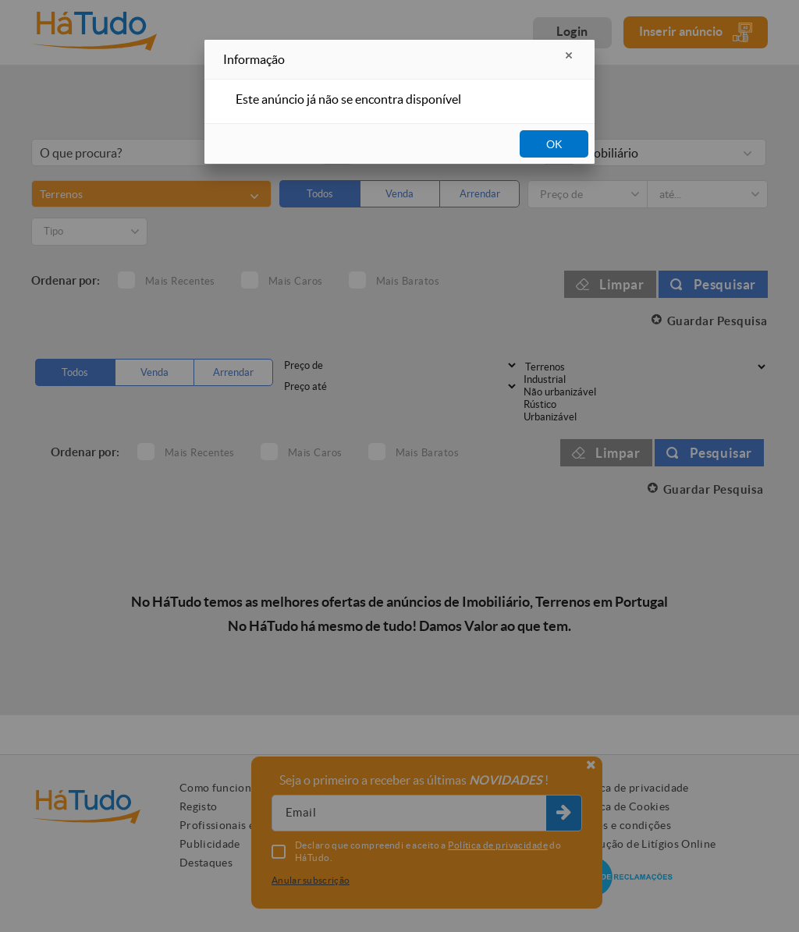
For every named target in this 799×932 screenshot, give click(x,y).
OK (554, 144)
